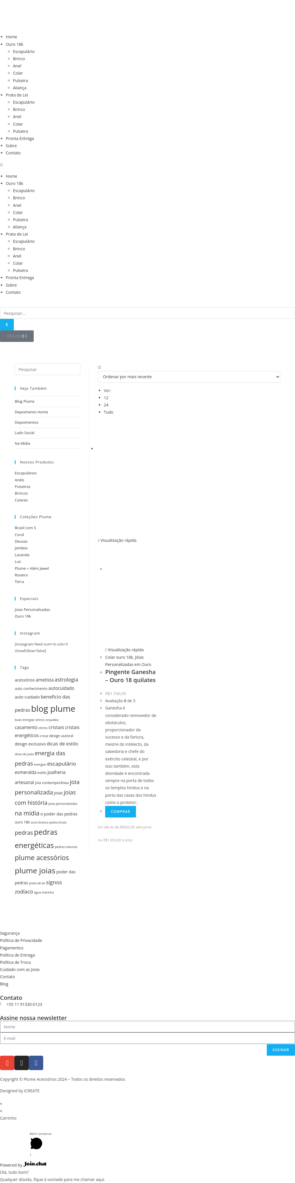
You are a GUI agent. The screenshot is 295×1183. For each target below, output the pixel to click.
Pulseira (20, 80)
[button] (147, 164)
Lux (18, 561)
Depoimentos (26, 422)
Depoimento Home (31, 411)
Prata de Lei (17, 95)
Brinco (19, 58)
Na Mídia (22, 443)
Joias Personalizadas (32, 609)
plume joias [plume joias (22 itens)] (35, 870)
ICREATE (32, 1090)
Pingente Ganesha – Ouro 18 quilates (130, 676)
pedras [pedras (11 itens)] (24, 832)
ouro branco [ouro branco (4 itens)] (39, 822)
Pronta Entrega (20, 138)
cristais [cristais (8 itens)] (56, 727)
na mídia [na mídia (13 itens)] (27, 813)
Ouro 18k (14, 44)
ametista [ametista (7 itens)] (45, 680)
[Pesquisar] (7, 324)
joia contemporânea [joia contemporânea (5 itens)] (52, 782)
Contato (13, 153)
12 (106, 397)
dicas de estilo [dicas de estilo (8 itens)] (62, 743)
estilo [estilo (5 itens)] (41, 772)
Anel (17, 66)
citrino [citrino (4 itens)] (43, 728)
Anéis (19, 479)
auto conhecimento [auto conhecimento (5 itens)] (31, 688)
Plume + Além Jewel (32, 568)
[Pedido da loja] (189, 377)
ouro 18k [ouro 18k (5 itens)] (22, 822)
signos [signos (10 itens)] (54, 882)
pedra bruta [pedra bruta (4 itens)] (57, 822)
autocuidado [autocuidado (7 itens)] (61, 688)
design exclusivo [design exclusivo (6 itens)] (30, 744)
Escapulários (26, 473)
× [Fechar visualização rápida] (1, 1103)
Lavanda (22, 554)
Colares (21, 500)
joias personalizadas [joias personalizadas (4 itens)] (62, 804)
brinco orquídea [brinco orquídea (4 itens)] (47, 720)
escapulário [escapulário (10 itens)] (61, 763)
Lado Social (24, 432)
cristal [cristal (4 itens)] (44, 736)
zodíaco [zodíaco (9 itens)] (24, 891)
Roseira (21, 575)
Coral (19, 534)
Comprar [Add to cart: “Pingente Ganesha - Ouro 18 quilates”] (120, 811)
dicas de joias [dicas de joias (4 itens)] (24, 754)
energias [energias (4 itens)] (40, 764)
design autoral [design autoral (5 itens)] (61, 735)
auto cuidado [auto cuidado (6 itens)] (27, 697)
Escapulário (24, 51)
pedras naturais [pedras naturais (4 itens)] (66, 847)
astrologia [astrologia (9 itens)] (66, 679)
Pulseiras (23, 486)
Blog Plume (24, 401)
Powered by (23, 1165)
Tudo (108, 412)
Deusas (21, 541)
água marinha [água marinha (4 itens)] (44, 892)
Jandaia (21, 547)
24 (106, 405)
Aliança (20, 87)
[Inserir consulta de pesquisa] (47, 369)
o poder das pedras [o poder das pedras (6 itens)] (58, 814)
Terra (19, 581)
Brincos (21, 493)
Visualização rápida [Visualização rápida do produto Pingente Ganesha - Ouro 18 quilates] (117, 540)
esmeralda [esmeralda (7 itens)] (26, 772)
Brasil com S (25, 527)
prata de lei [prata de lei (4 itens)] (37, 883)
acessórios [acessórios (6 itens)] (25, 680)
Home (11, 36)
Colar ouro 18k (119, 657)
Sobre (11, 145)
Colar (18, 73)
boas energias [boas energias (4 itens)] (25, 720)
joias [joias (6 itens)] (58, 793)
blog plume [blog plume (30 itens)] (53, 708)
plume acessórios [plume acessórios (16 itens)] (42, 857)
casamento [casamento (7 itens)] (26, 727)
